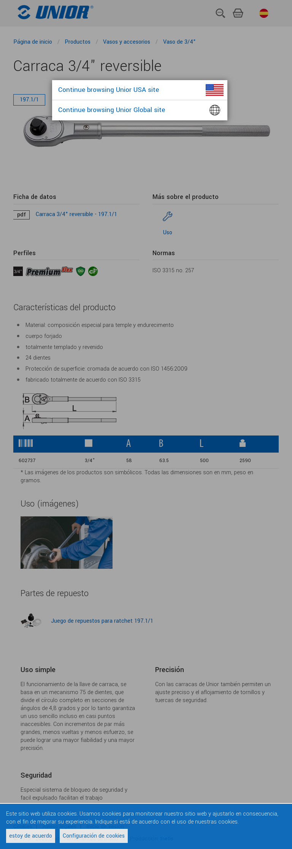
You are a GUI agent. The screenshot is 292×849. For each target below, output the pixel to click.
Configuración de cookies (94, 836)
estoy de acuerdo (30, 836)
